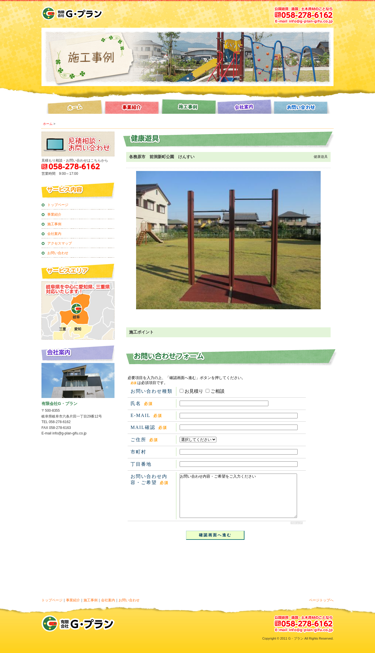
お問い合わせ (302, 108)
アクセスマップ (59, 243)
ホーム (73, 108)
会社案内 (244, 108)
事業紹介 (130, 108)
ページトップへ (321, 600)
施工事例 (187, 108)
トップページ (57, 205)
